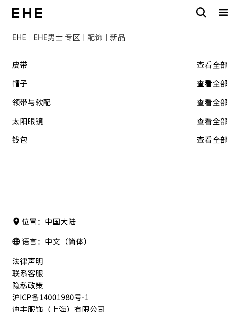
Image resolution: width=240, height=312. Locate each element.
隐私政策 (27, 285)
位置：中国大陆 (44, 222)
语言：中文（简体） (51, 242)
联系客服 (27, 273)
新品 (117, 37)
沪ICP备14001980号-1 (50, 297)
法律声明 (27, 261)
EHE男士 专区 (56, 37)
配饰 (95, 37)
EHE (19, 37)
